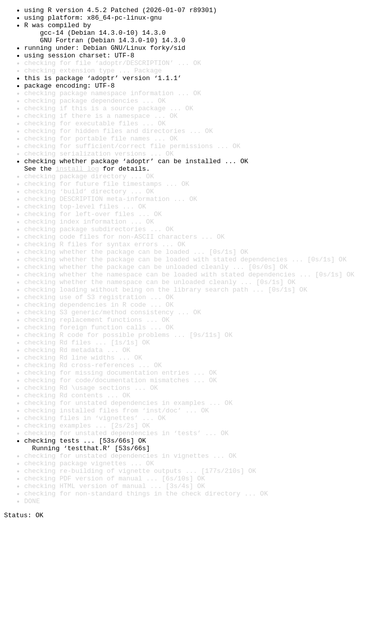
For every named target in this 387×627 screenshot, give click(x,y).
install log (77, 201)
